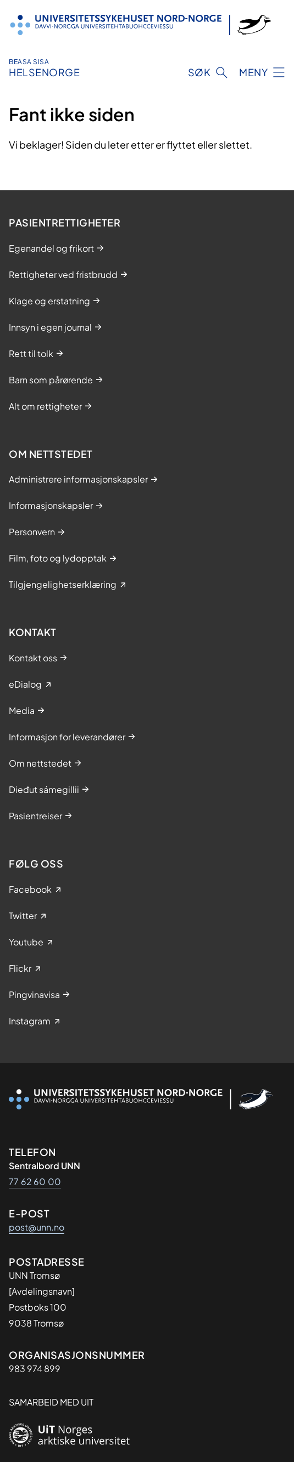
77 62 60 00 (35, 1181)
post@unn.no (36, 1227)
